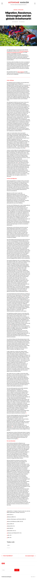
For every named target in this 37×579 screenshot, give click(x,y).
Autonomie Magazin (7, 576)
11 (7, 535)
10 (7, 533)
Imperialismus (20, 9)
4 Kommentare (22, 21)
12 (7, 537)
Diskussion (16, 9)
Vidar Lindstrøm (20, 71)
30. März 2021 (16, 21)
